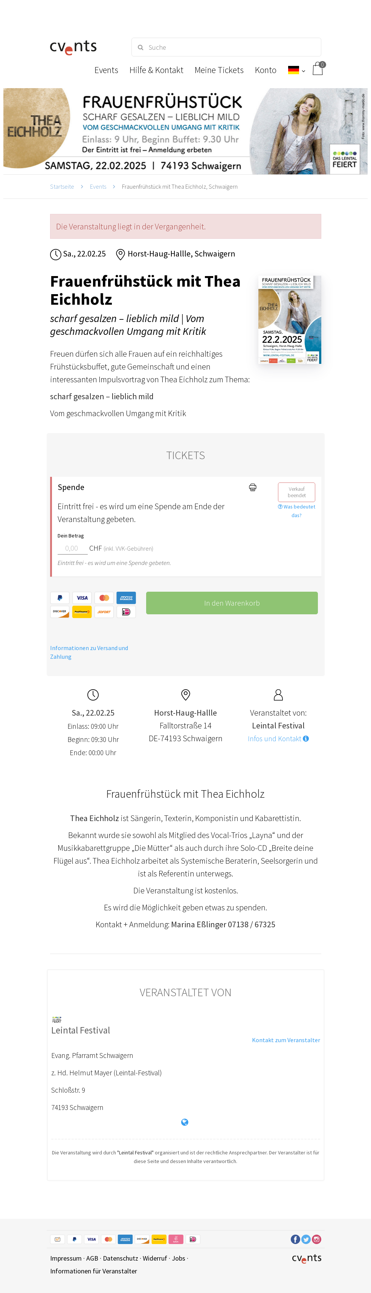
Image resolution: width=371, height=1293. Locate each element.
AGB (92, 1258)
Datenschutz (120, 1258)
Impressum (66, 1258)
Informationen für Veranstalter (93, 1271)
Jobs (178, 1258)
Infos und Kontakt (278, 738)
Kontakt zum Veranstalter (286, 1040)
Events (98, 186)
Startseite (62, 186)
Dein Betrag (71, 535)
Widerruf (155, 1258)
